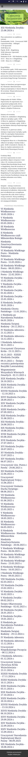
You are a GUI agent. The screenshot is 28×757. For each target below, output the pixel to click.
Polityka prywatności (14, 752)
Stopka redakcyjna (14, 754)
